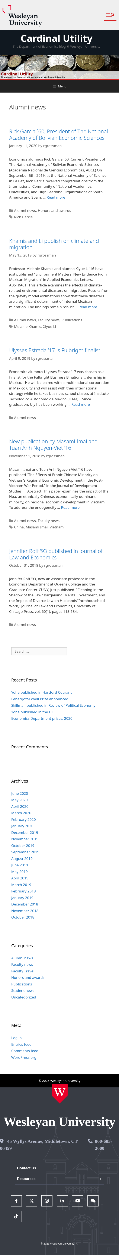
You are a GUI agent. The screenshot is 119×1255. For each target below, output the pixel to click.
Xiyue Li (49, 326)
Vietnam (57, 527)
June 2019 (19, 865)
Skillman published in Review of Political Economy (53, 705)
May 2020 (19, 799)
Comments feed (24, 1050)
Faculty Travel (22, 971)
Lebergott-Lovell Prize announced (39, 698)
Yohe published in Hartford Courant (41, 692)
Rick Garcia (23, 216)
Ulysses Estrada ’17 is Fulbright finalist (54, 350)
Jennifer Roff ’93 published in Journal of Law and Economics (56, 554)
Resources (26, 1179)
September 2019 (25, 851)
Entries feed (21, 1044)
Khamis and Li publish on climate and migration (54, 244)
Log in (16, 1037)
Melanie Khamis (27, 326)
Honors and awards (54, 210)
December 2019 (24, 832)
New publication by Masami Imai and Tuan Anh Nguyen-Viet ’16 (53, 444)
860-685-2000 (103, 1144)
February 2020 (23, 819)
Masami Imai (37, 527)
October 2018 (22, 917)
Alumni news (25, 210)
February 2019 (23, 891)
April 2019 (19, 878)
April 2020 (19, 806)
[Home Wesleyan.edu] (60, 1093)
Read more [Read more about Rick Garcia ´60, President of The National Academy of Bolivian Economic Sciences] (56, 197)
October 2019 (22, 845)
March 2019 (21, 884)
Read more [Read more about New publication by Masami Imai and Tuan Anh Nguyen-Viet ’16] (70, 507)
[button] (110, 15)
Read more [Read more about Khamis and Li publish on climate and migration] (88, 306)
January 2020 (22, 825)
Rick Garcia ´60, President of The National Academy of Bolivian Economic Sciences (58, 134)
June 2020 (19, 793)
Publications (71, 319)
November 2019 (24, 838)
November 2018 (24, 910)
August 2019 (22, 858)
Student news (22, 990)
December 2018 (24, 904)
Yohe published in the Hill (33, 711)
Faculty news (48, 319)
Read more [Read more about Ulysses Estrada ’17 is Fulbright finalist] (80, 404)
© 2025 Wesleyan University (59, 1243)
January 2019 (22, 897)
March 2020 (21, 812)
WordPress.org (23, 1057)
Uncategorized (23, 997)
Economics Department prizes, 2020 (42, 718)
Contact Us (26, 1168)
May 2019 (19, 871)
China (19, 527)
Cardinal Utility (56, 38)
